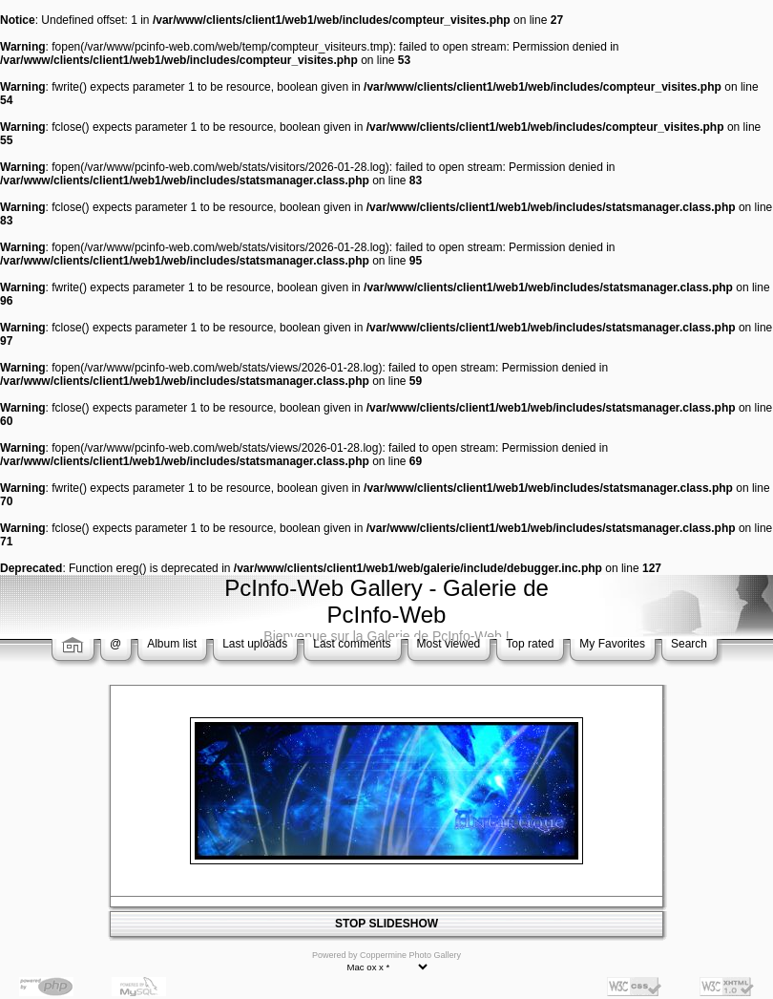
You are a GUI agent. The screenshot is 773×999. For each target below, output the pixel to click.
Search (689, 643)
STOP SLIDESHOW (386, 923)
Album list (172, 643)
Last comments (351, 643)
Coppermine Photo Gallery (410, 955)
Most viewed (449, 643)
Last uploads (254, 643)
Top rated (530, 643)
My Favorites (612, 643)
